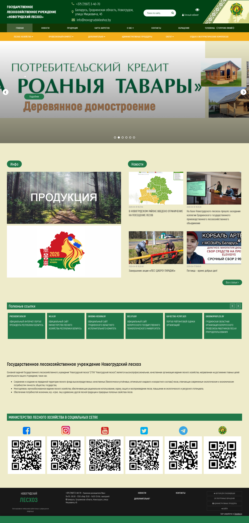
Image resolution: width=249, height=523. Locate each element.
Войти (225, 509)
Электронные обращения (224, 498)
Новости (45, 28)
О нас (130, 28)
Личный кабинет (190, 14)
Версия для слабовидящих (224, 493)
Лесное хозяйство (23, 36)
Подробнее (34, 96)
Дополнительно (96, 36)
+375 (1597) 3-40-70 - (85, 492)
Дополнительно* (142, 498)
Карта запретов (102, 28)
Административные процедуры (137, 36)
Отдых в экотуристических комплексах (209, 36)
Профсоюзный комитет (61, 36)
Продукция (72, 28)
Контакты (156, 28)
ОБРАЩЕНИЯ (183, 28)
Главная (20, 28)
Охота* (170, 36)
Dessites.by (238, 514)
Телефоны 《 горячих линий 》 (220, 28)
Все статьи (232, 282)
